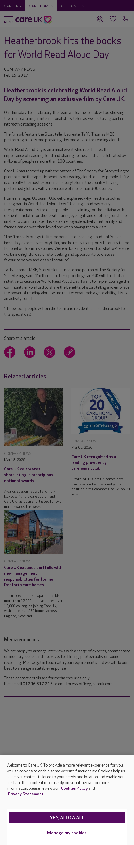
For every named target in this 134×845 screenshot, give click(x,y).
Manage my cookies (67, 833)
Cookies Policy (74, 788)
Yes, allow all (67, 818)
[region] (67, 800)
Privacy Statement (26, 794)
